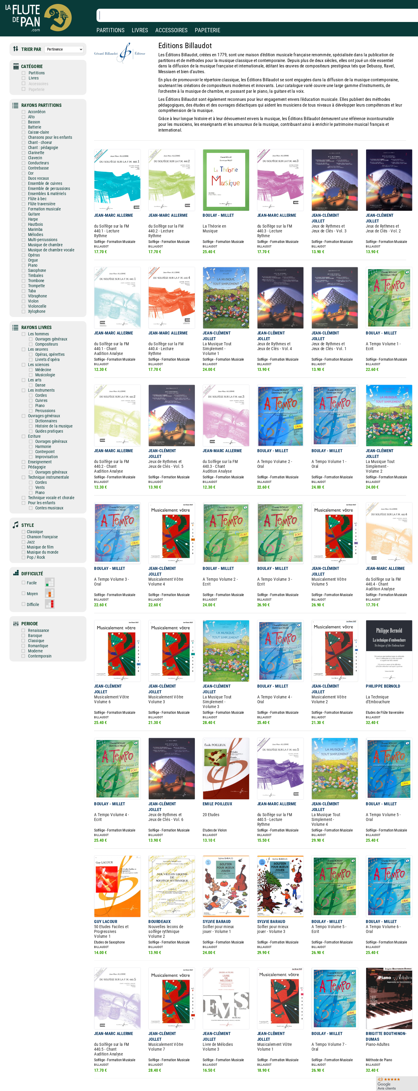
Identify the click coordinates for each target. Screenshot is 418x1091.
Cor (28, 164)
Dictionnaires (42, 394)
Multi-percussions (39, 226)
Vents (36, 456)
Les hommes (35, 313)
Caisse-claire (35, 126)
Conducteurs (35, 154)
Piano (30, 249)
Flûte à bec (34, 187)
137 (236, 1024)
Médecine (39, 347)
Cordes (37, 370)
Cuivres (38, 375)
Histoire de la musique (49, 399)
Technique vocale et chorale (47, 466)
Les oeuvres (34, 328)
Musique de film (37, 512)
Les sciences (35, 342)
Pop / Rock (33, 521)
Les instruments (38, 366)
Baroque (37, 594)
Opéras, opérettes (46, 333)
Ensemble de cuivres (41, 173)
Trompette (33, 268)
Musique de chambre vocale (47, 235)
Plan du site (190, 1081)
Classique (32, 498)
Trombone (33, 264)
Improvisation (43, 428)
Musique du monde (39, 516)
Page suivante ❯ (261, 1024)
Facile (34, 545)
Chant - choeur (36, 135)
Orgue (30, 245)
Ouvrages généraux (47, 318)
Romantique (39, 603)
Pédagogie (33, 437)
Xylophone (33, 293)
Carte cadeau (191, 1072)
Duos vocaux (35, 168)
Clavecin (32, 150)
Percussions (41, 385)
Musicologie (41, 352)
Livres (35, 75)
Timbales (32, 259)
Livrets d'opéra (43, 337)
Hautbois (32, 211)
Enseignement (36, 432)
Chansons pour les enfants (46, 130)
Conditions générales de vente (144, 1072)
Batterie (31, 121)
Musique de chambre (41, 230)
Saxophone (34, 254)
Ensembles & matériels (43, 183)
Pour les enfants (38, 471)
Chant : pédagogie (39, 140)
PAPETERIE (207, 30)
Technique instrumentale (44, 447)
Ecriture (31, 409)
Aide (184, 1064)
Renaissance (40, 589)
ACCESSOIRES (171, 30)
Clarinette (33, 145)
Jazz (28, 507)
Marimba (32, 216)
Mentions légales (128, 1064)
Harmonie (39, 418)
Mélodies (32, 221)
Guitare (31, 202)
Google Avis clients (64, 1081)
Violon (30, 283)
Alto (28, 111)
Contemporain (41, 613)
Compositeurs (43, 323)
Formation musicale (41, 197)
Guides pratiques (45, 404)
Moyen (34, 555)
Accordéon (33, 106)
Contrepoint (41, 423)
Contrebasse (35, 159)
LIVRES (140, 30)
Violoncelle (34, 288)
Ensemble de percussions (45, 178)
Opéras (31, 240)
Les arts (31, 356)
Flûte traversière (38, 192)
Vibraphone (34, 278)
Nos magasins (47, 1064)
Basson (31, 116)
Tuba (29, 273)
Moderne (37, 608)
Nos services (46, 1072)
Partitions (38, 70)
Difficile (35, 565)
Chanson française (39, 502)
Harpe (30, 207)
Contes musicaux (45, 475)
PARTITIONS (111, 30)
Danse (37, 361)
